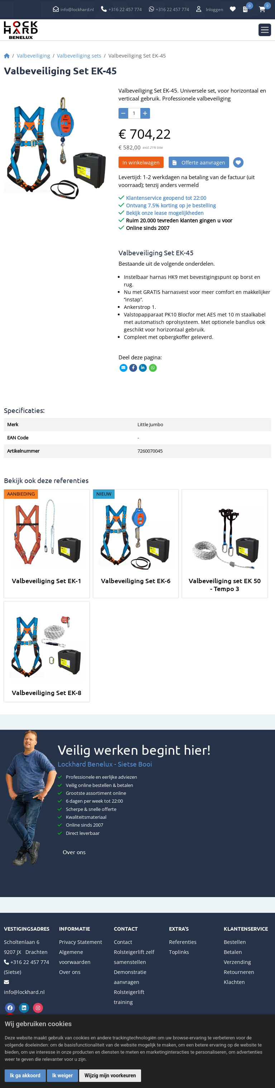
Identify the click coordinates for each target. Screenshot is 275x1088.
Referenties (183, 942)
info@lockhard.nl (77, 9)
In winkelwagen (141, 162)
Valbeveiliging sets (79, 55)
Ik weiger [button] (62, 1075)
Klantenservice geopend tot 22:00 (166, 198)
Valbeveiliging (33, 55)
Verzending (237, 962)
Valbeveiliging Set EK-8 (46, 692)
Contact (123, 942)
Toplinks (179, 952)
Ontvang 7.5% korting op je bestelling (171, 205)
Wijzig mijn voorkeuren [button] (110, 1075)
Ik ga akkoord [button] (25, 1075)
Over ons (72, 851)
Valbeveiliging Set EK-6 (135, 580)
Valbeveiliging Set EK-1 (46, 580)
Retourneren (239, 972)
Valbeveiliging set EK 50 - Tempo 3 (225, 584)
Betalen (233, 952)
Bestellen (235, 942)
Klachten (234, 982)
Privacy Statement (80, 942)
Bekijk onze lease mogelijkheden (165, 213)
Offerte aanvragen (199, 162)
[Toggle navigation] (265, 30)
